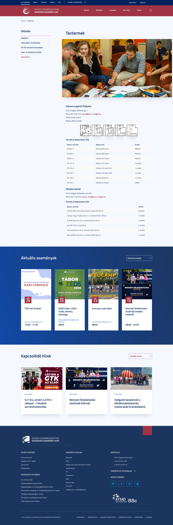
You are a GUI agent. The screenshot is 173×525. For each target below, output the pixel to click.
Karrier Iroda (70, 482)
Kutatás (113, 10)
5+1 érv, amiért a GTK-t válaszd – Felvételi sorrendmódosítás (38, 403)
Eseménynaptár (135, 258)
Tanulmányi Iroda (27, 480)
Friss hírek (28, 394)
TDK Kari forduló (33, 308)
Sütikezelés (81, 517)
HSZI (67, 461)
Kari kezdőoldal (25, 2)
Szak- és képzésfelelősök (31, 52)
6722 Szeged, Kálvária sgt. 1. (124, 457)
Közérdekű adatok (125, 517)
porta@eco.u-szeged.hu (91, 114)
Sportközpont (70, 468)
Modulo (52, 2)
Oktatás (99, 10)
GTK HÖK (69, 486)
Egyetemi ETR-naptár (28, 461)
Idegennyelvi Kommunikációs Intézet (78, 465)
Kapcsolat (132, 3)
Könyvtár (69, 457)
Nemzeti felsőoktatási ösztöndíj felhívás (82, 401)
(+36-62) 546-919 (120, 465)
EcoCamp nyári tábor (102, 308)
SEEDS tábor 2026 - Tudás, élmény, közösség (68, 311)
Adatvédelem (92, 517)
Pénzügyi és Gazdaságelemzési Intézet (34, 497)
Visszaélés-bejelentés (108, 517)
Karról (86, 10)
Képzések (24, 38)
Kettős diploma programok (32, 48)
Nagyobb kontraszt (150, 2)
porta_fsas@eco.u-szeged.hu (94, 196)
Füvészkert (69, 475)
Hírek (139, 10)
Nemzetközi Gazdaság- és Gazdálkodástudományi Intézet (40, 490)
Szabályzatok (25, 468)
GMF (67, 479)
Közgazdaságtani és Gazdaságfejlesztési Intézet (37, 487)
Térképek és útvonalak (121, 471)
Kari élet (126, 10)
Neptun (35, 2)
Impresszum (139, 517)
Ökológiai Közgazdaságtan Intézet (32, 494)
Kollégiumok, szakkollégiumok (76, 490)
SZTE (59, 2)
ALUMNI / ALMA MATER (75, 2)
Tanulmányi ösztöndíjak (30, 43)
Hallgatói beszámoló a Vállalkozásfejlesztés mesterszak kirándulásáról (129, 403)
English (142, 3)
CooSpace (44, 2)
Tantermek (30, 21)
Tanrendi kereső (26, 457)
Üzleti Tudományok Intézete (30, 501)
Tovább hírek (136, 356)
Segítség (149, 517)
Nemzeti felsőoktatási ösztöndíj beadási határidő (136, 311)
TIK (67, 472)
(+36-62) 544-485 (120, 461)
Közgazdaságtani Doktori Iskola (31, 483)
